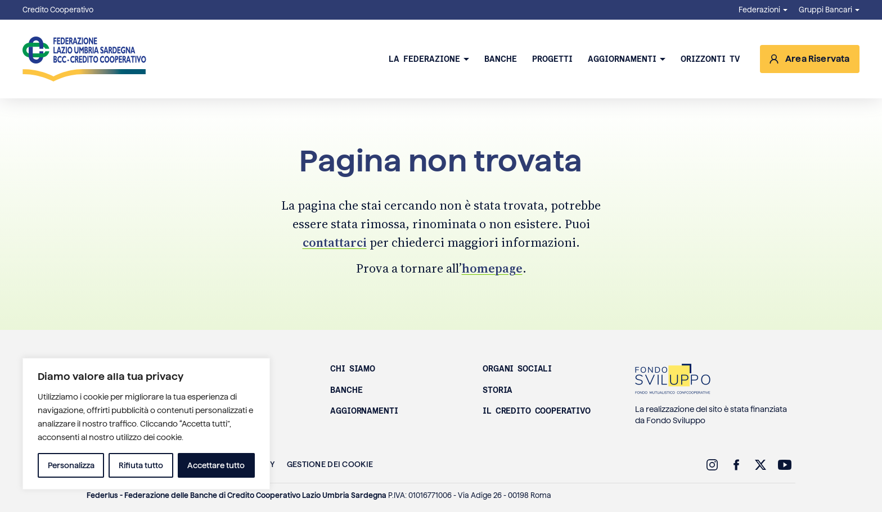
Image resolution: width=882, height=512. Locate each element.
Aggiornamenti (622, 59)
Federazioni (759, 10)
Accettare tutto (216, 465)
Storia (497, 390)
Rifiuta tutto (141, 465)
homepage (492, 268)
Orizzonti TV (710, 59)
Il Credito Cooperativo (537, 411)
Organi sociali (517, 369)
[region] (146, 424)
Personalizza (71, 465)
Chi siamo (352, 369)
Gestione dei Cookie (330, 464)
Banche (500, 59)
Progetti (552, 59)
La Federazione (424, 59)
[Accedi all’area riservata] (810, 59)
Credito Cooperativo (57, 9)
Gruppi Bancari (825, 10)
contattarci (335, 242)
